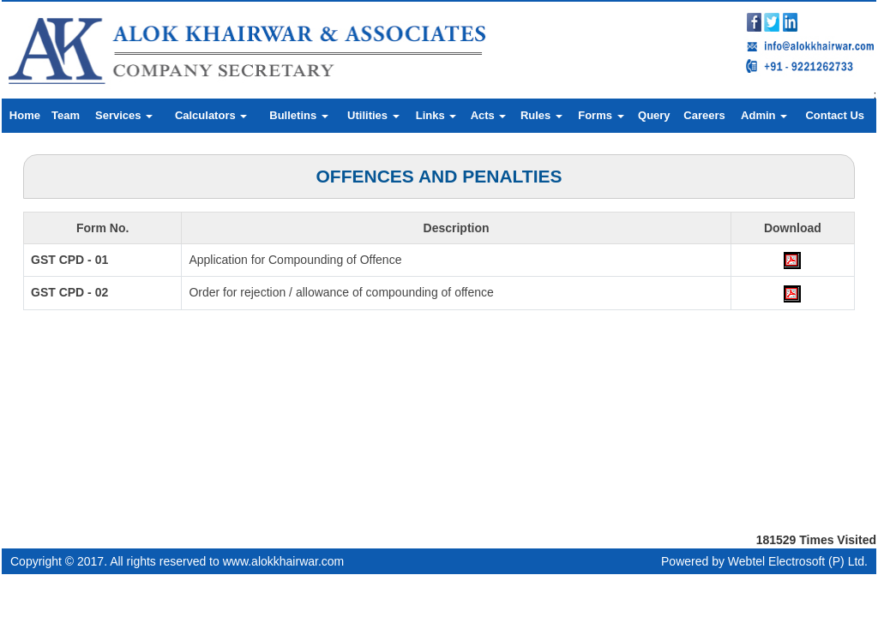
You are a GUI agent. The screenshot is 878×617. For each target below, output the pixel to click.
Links (436, 115)
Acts (489, 115)
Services (124, 115)
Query (654, 115)
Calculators (211, 115)
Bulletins (298, 115)
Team (65, 115)
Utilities (373, 115)
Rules (541, 115)
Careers (704, 115)
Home (24, 115)
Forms (600, 115)
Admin (764, 115)
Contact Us (834, 115)
